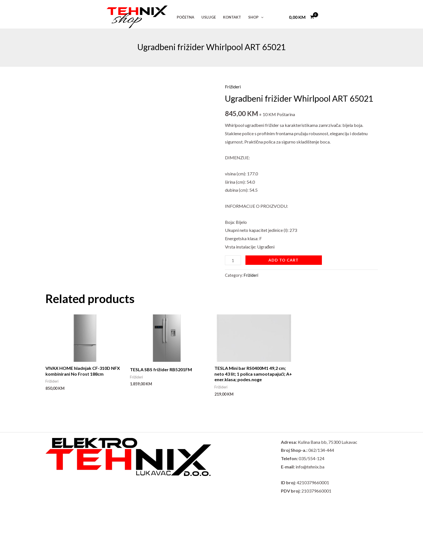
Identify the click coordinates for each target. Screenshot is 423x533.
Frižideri (233, 86)
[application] (260, 17)
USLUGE (208, 17)
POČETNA (185, 17)
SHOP (255, 17)
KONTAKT (232, 17)
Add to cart (283, 260)
